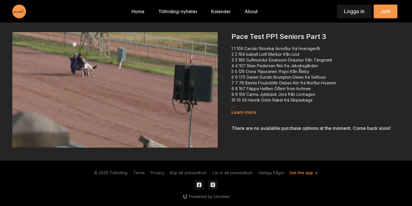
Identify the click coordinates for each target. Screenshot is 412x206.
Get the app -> (303, 172)
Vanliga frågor (271, 172)
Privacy (157, 172)
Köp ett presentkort (188, 172)
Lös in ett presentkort (232, 172)
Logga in (354, 11)
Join (386, 11)
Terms (139, 172)
